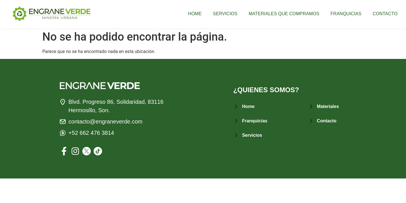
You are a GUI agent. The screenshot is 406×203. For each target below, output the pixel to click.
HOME (195, 14)
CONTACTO (385, 14)
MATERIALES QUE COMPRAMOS (284, 14)
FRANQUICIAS (345, 14)
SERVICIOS (225, 14)
